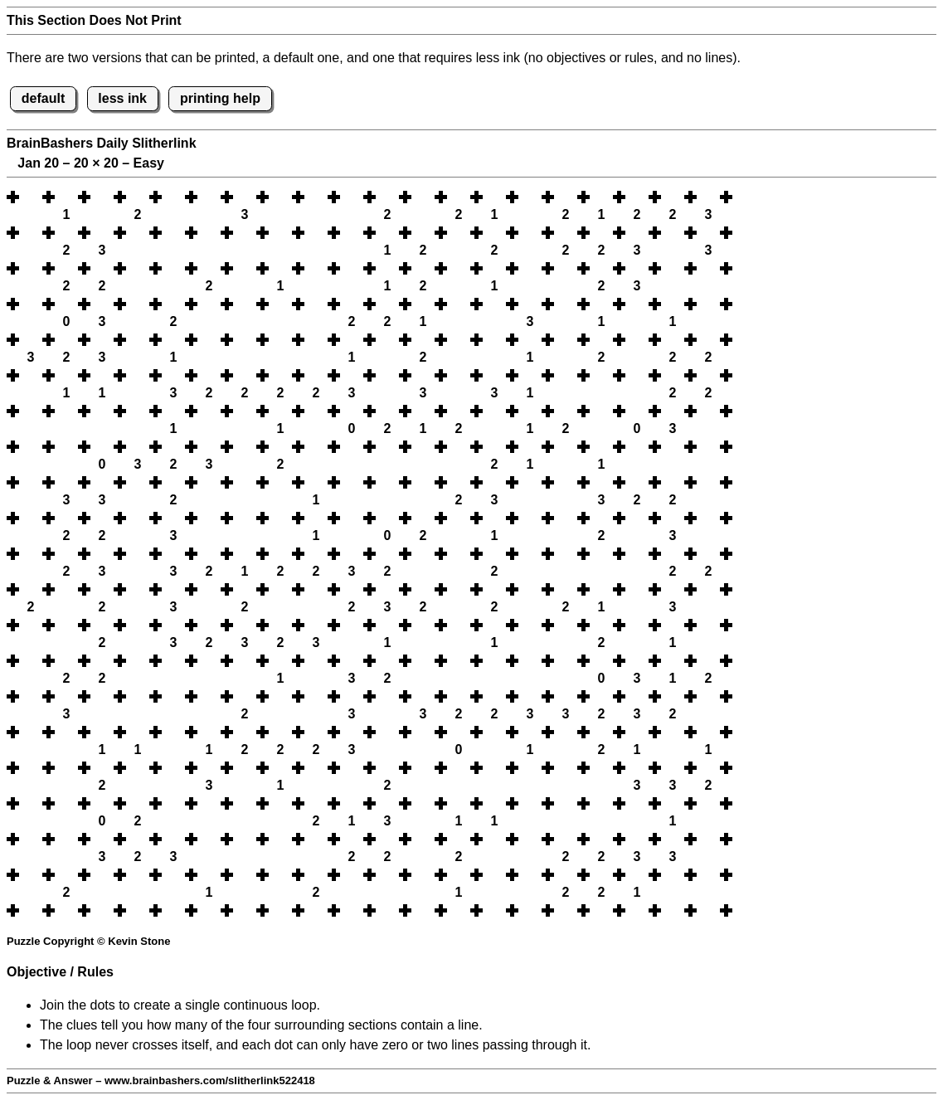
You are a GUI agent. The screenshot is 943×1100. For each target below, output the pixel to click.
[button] (30, 197)
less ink (122, 98)
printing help (220, 98)
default (43, 98)
